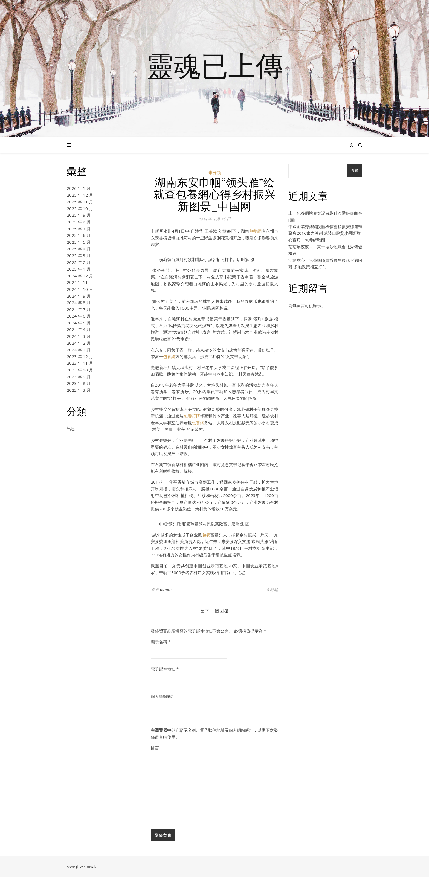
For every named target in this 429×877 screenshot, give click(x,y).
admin (166, 589)
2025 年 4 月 (79, 248)
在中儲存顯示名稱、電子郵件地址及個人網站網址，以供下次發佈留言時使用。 (214, 733)
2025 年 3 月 (79, 255)
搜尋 (354, 171)
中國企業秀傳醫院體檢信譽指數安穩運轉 (325, 226)
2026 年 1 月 (79, 188)
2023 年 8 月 (79, 383)
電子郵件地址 (165, 669)
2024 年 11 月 (80, 282)
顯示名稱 (160, 641)
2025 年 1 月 (79, 269)
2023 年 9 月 (79, 376)
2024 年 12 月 (80, 275)
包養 (206, 535)
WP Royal (87, 866)
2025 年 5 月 (79, 242)
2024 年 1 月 (79, 349)
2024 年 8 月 (79, 302)
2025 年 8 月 (79, 222)
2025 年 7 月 (79, 228)
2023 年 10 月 (80, 370)
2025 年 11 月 (80, 201)
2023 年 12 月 (80, 356)
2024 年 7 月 (79, 309)
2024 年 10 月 (80, 289)
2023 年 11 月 (80, 363)
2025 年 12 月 (80, 195)
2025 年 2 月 (79, 262)
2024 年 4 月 (79, 329)
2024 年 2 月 (79, 343)
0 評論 (272, 589)
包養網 (255, 231)
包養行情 (192, 416)
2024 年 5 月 (79, 323)
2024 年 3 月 (79, 336)
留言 (155, 747)
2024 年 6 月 (79, 316)
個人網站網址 (163, 696)
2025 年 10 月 (80, 208)
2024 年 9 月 (79, 296)
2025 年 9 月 (79, 215)
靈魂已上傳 (214, 65)
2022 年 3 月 (79, 390)
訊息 (71, 428)
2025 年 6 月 (79, 235)
